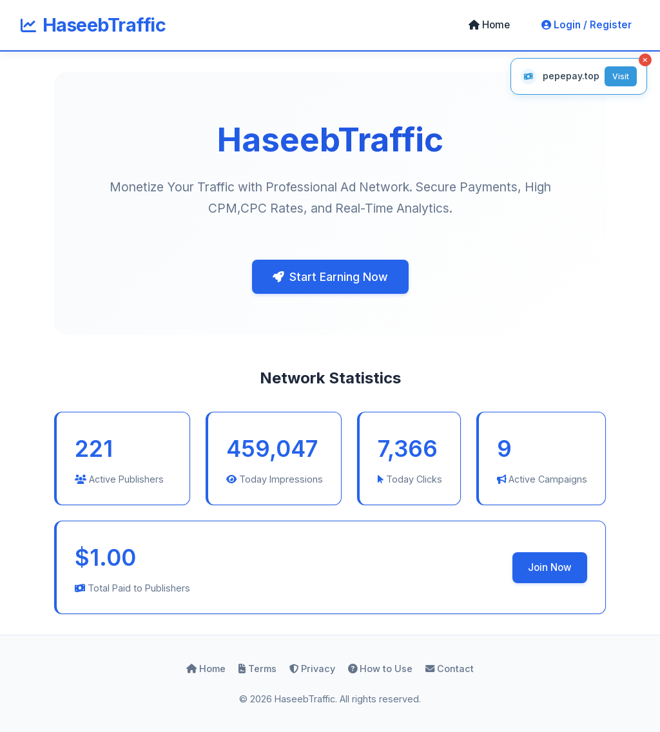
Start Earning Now (330, 277)
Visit (620, 76)
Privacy (312, 668)
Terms (257, 668)
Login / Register (586, 25)
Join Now (550, 567)
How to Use (380, 668)
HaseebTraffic (93, 25)
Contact (449, 668)
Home (489, 25)
